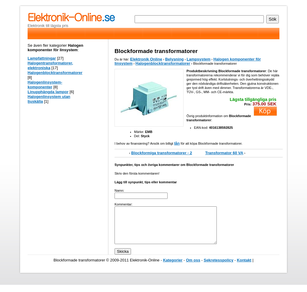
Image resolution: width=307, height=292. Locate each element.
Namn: (119, 190)
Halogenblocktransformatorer (163, 63)
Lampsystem (198, 59)
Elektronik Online (146, 59)
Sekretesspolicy (218, 267)
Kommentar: (124, 204)
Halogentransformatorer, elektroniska (50, 65)
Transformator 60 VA (224, 153)
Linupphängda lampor (48, 92)
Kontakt (244, 267)
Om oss (193, 267)
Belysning (174, 59)
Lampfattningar (42, 58)
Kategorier (173, 267)
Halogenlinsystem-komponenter (45, 84)
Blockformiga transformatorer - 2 (161, 153)
